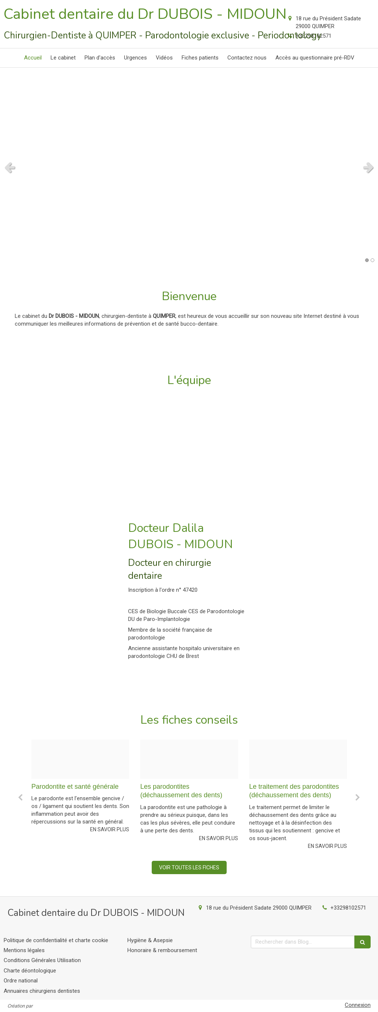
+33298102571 (348, 907)
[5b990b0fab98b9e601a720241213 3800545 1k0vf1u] (189, 759)
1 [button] (367, 260)
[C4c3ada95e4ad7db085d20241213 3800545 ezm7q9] (80, 759)
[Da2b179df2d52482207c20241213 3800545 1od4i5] (298, 759)
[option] (80, 795)
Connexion (358, 1005)
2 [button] (372, 260)
